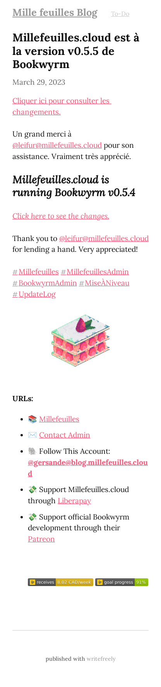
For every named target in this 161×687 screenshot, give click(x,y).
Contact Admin (64, 434)
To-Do (120, 13)
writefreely (101, 658)
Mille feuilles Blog (54, 12)
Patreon (41, 538)
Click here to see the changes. (60, 215)
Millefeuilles (59, 419)
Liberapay (74, 500)
